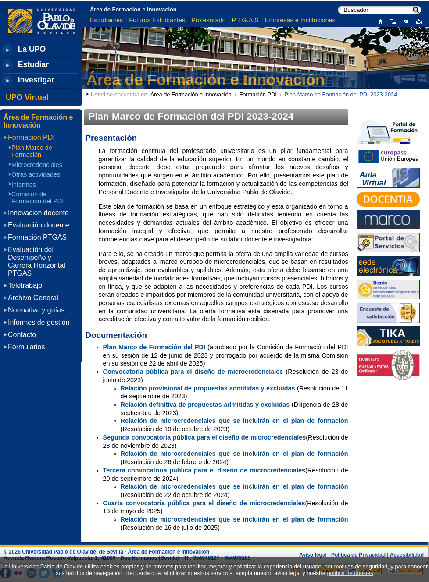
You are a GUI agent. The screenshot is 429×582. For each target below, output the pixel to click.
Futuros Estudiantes (157, 20)
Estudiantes (106, 20)
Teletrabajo (25, 285)
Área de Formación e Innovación (133, 9)
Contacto (22, 334)
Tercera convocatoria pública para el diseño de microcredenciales (204, 470)
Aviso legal (313, 555)
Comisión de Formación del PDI (37, 198)
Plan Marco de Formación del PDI (154, 347)
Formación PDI (257, 94)
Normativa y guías (36, 310)
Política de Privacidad (358, 555)
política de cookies (350, 573)
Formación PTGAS (37, 237)
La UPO (32, 49)
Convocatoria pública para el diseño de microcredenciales (193, 371)
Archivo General (33, 298)
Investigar (36, 79)
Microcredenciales (36, 164)
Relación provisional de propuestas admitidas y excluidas (208, 388)
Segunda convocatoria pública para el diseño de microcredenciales (204, 437)
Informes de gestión (39, 322)
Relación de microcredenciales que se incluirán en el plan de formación (234, 420)
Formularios (26, 347)
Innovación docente (38, 212)
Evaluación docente (38, 225)
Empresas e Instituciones (300, 20)
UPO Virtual (27, 97)
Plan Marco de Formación (31, 151)
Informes (23, 184)
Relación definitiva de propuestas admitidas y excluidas (205, 404)
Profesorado (208, 20)
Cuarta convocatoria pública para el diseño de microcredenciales (204, 503)
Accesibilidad (407, 555)
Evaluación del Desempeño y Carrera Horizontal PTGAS (36, 261)
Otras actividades (35, 174)
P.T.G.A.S (245, 20)
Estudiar (33, 64)
